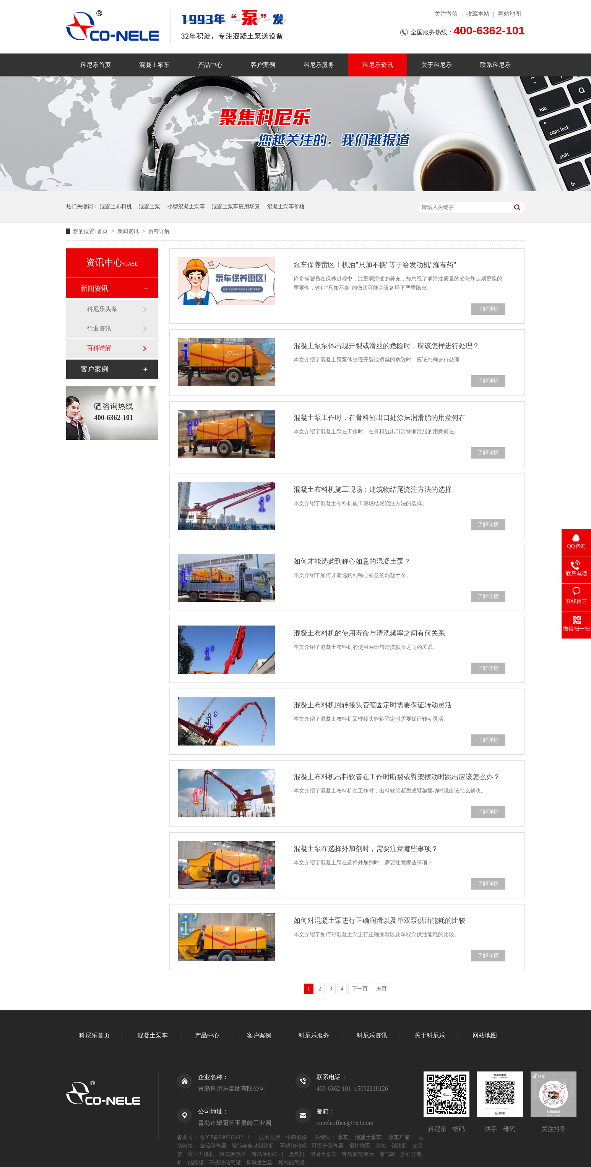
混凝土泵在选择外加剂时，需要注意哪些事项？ (366, 849)
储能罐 (196, 1162)
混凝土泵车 (154, 65)
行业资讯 (99, 328)
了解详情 (488, 309)
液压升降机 (201, 1154)
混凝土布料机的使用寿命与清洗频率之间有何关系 (369, 633)
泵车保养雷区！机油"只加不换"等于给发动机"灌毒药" (375, 265)
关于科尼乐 (436, 65)
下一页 (360, 989)
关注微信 (446, 14)
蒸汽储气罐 (291, 1162)
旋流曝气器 (213, 1146)
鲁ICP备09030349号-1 (225, 1137)
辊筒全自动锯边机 (253, 1146)
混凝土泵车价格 (286, 206)
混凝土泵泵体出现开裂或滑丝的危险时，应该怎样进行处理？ (386, 346)
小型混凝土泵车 (186, 206)
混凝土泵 (149, 206)
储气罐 (387, 1154)
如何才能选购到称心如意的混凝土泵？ (352, 561)
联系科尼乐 (495, 65)
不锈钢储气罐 (225, 1162)
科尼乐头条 (102, 309)
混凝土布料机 (116, 206)
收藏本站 (477, 14)
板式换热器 (232, 1154)
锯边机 (399, 1146)
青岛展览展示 (358, 1154)
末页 (381, 989)
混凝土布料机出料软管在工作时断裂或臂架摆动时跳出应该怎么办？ (397, 777)
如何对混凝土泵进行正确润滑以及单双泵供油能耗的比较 (380, 920)
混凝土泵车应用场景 (236, 206)
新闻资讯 (128, 231)
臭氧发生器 (259, 1162)
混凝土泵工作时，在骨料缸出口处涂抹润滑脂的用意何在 (380, 417)
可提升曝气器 (328, 1146)
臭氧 (380, 1146)
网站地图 (509, 14)
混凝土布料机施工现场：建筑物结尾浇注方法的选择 (373, 489)
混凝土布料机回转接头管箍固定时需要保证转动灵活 (373, 705)
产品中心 (210, 65)
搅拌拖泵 (359, 1146)
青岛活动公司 (268, 1154)
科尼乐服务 (319, 65)
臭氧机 (297, 1154)
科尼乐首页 (95, 65)
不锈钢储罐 (293, 1146)
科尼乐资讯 (377, 65)
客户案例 (263, 65)
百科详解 (159, 231)
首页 (103, 231)
